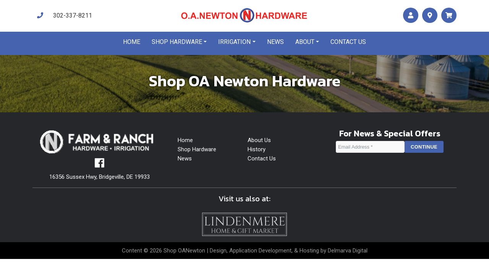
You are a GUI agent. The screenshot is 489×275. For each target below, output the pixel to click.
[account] (410, 15)
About (304, 41)
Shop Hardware (177, 41)
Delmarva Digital (348, 250)
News (275, 41)
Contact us (348, 41)
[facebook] (99, 165)
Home (131, 41)
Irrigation (234, 41)
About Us (259, 140)
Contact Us (262, 158)
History (257, 149)
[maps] (429, 15)
